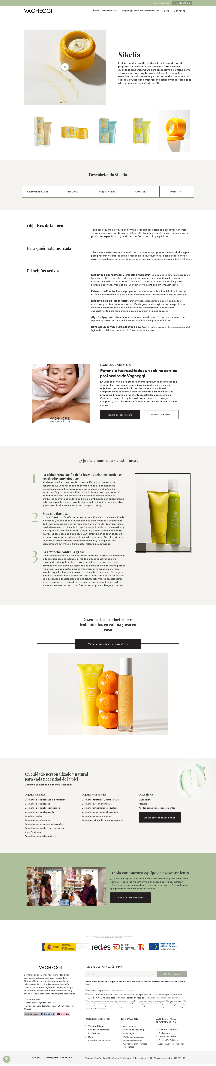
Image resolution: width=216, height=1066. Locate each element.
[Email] (121, 976)
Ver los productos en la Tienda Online (108, 643)
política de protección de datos (120, 992)
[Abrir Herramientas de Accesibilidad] (6, 1059)
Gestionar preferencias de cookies (135, 1047)
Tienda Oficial (182, 2)
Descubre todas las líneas (160, 819)
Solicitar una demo (161, 414)
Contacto (179, 10)
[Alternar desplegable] (116, 10)
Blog (166, 10)
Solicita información (130, 899)
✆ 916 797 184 (161, 3)
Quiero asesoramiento (120, 414)
